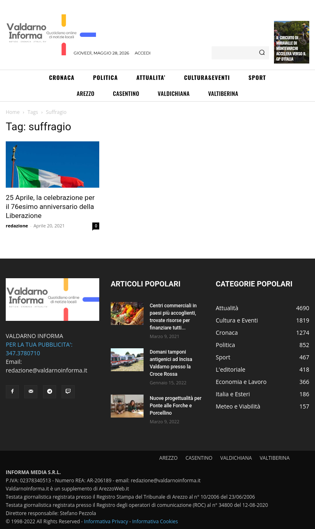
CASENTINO (198, 457)
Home (13, 112)
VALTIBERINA (275, 457)
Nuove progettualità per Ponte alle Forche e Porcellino (175, 405)
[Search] (262, 52)
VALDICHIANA (236, 457)
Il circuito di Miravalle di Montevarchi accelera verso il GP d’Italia (291, 48)
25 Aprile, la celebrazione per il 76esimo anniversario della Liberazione (50, 206)
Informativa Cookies (155, 521)
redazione (17, 225)
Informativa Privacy (106, 521)
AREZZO (168, 457)
